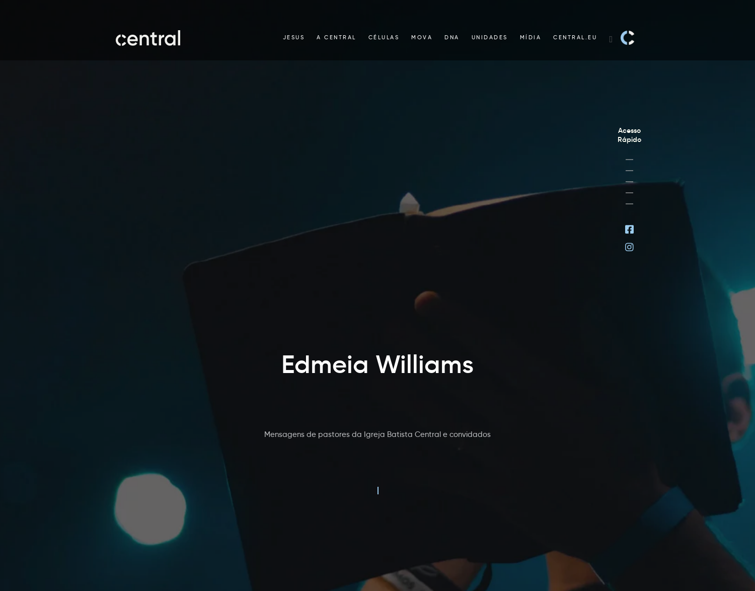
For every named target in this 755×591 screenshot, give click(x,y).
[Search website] (611, 37)
